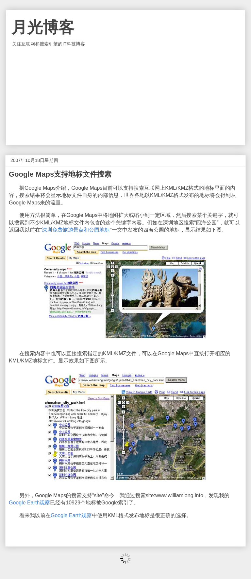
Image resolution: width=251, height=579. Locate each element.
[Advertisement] (125, 96)
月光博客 (42, 27)
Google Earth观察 (29, 502)
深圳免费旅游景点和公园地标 (76, 230)
